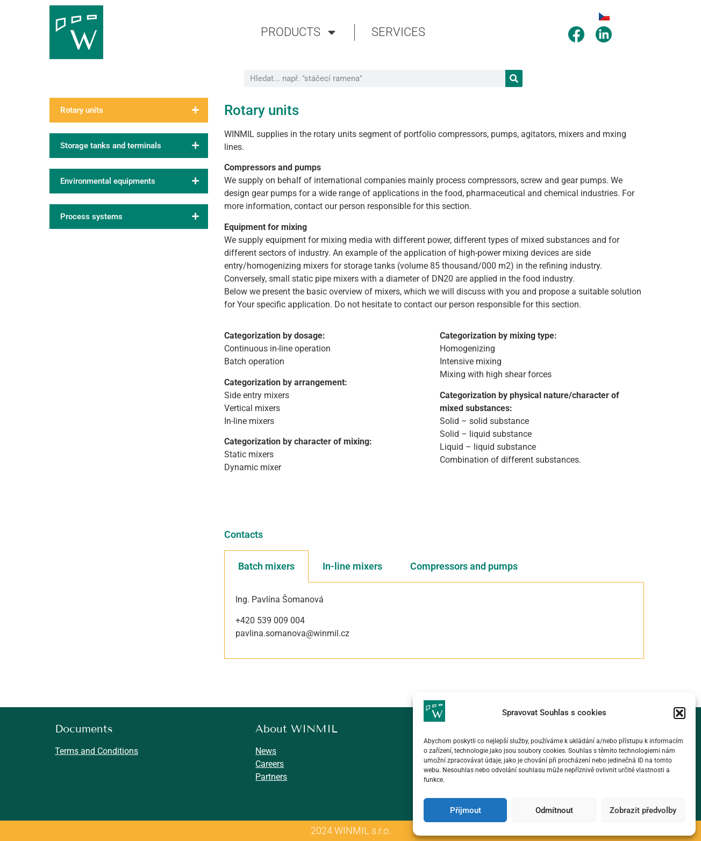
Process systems (134, 216)
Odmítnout (554, 810)
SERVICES (398, 32)
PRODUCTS (299, 32)
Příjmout (465, 810)
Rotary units (134, 110)
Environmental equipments (134, 181)
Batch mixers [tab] (266, 566)
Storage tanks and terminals (134, 145)
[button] (679, 713)
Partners (271, 777)
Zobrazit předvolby (643, 810)
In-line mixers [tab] (352, 566)
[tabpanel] (434, 621)
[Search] (514, 78)
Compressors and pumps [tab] (464, 566)
